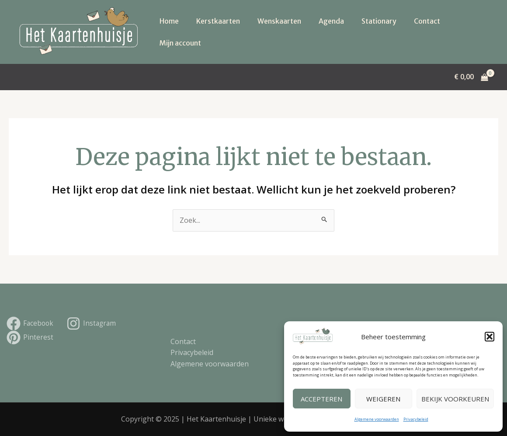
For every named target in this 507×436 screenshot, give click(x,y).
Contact (427, 21)
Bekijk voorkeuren (455, 398)
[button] (489, 336)
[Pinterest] (30, 338)
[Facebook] (31, 323)
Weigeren (383, 398)
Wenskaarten (279, 21)
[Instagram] (93, 323)
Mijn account (180, 43)
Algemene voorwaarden (376, 419)
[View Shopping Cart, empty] (471, 77)
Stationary (378, 21)
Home (169, 21)
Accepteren (321, 398)
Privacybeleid (415, 419)
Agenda (331, 21)
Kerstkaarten (218, 21)
